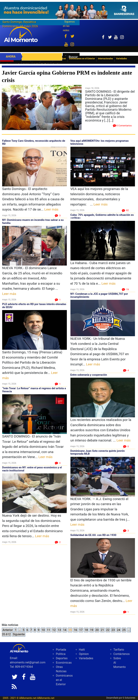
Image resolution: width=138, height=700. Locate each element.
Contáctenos (121, 654)
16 (75, 630)
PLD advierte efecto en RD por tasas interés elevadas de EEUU (34, 305)
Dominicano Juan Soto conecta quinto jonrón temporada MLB (97, 452)
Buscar (73, 57)
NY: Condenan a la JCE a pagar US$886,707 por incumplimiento (99, 295)
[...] (111, 120)
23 (113, 630)
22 (107, 630)
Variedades (86, 658)
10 (43, 630)
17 (80, 630)
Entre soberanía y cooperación (88, 374)
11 (48, 630)
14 (64, 630)
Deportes (62, 658)
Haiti (82, 649)
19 (91, 630)
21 (102, 630)
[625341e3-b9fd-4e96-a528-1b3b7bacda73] (69, 10)
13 (59, 630)
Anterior (8, 630)
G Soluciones (129, 698)
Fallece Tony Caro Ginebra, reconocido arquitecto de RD (33, 142)
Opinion (84, 654)
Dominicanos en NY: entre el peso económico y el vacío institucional (32, 469)
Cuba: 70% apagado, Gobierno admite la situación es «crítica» (102, 216)
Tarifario (118, 649)
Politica (60, 654)
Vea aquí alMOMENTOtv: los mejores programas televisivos (99, 142)
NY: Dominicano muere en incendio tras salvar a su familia (33, 221)
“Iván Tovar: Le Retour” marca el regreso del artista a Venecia (34, 390)
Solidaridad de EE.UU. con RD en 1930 (93, 535)
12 (54, 630)
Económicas (64, 662)
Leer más (51, 209)
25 (124, 630)
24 (118, 630)
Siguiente (19, 634)
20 (97, 630)
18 (86, 630)
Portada (61, 649)
